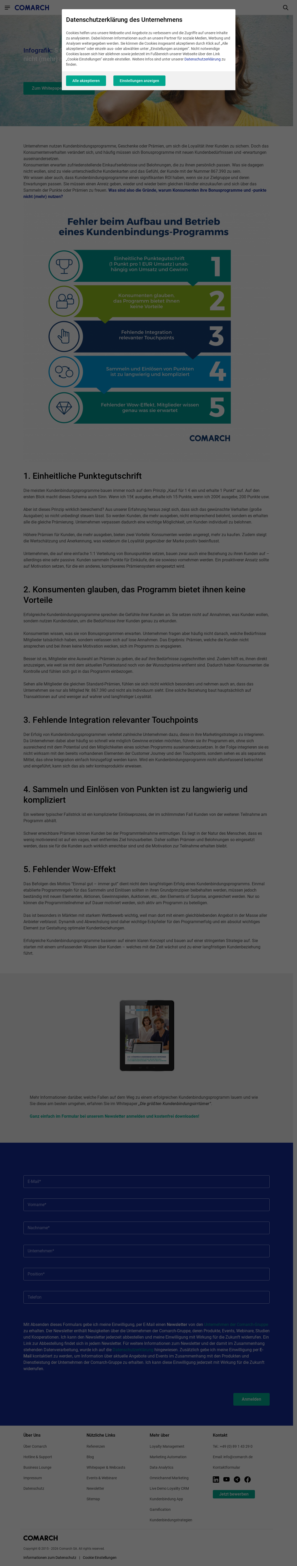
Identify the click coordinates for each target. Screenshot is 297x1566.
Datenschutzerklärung (202, 59)
